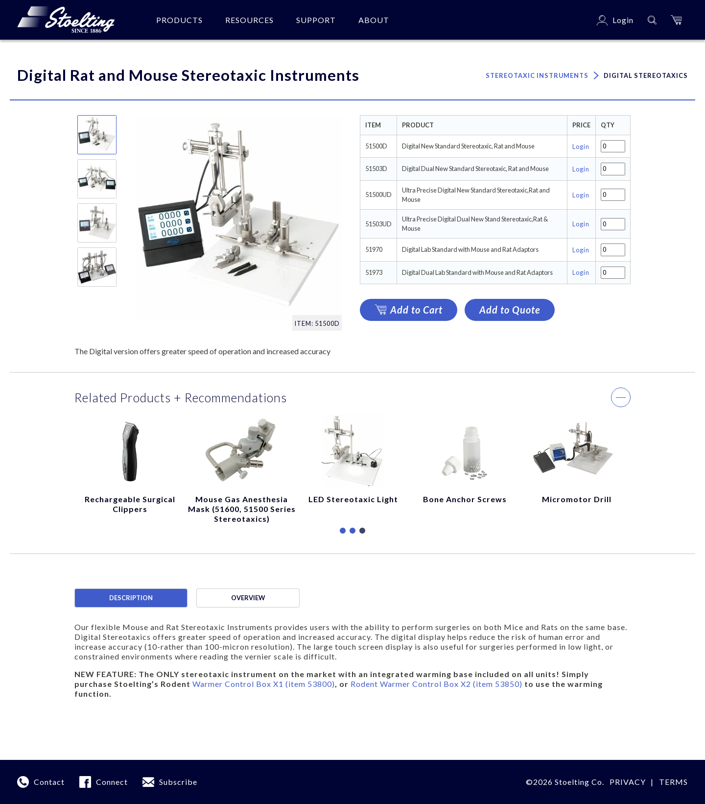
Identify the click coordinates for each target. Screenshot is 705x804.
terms (673, 781)
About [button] (373, 19)
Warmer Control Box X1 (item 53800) (263, 683)
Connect (112, 781)
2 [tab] (352, 531)
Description (131, 598)
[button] (676, 19)
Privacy (628, 781)
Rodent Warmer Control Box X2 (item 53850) (436, 683)
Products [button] (179, 19)
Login (580, 146)
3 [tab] (362, 531)
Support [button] (316, 19)
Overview (248, 598)
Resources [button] (249, 19)
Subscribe (178, 781)
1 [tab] (343, 531)
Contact (49, 781)
